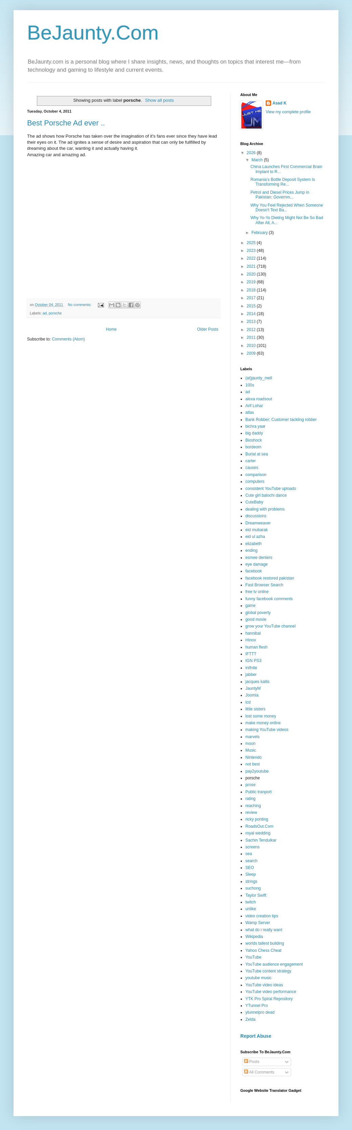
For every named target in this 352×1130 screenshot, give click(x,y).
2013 (252, 321)
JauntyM (253, 688)
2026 (252, 152)
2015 (252, 306)
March (257, 160)
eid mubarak (256, 529)
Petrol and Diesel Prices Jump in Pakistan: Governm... (279, 194)
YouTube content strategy (268, 971)
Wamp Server (257, 922)
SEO (249, 867)
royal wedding (257, 833)
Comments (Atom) (68, 339)
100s (249, 385)
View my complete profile (288, 112)
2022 (252, 258)
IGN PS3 (253, 660)
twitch (250, 902)
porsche (55, 313)
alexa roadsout (258, 399)
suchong (253, 888)
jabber (251, 674)
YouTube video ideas (264, 985)
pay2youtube (257, 771)
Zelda (250, 1019)
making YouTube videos (266, 729)
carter (250, 460)
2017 (252, 298)
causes (251, 467)
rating (250, 798)
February (260, 232)
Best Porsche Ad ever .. (66, 123)
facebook (253, 571)
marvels (252, 736)
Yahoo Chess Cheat (263, 950)
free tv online (257, 591)
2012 (252, 329)
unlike (250, 909)
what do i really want (263, 929)
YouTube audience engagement (274, 964)
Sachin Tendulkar (261, 840)
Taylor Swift (255, 895)
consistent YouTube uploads (270, 488)
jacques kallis (257, 681)
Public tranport (258, 792)
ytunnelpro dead (259, 1012)
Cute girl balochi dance (266, 495)
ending (251, 550)
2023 (252, 250)
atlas (249, 412)
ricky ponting (256, 819)
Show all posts (159, 100)
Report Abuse (255, 1036)
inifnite (251, 667)
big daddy (254, 433)
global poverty (258, 612)
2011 (252, 337)
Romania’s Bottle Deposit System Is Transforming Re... (282, 182)
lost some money (260, 716)
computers (254, 481)
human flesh (256, 647)
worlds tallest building (264, 943)
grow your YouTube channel (270, 626)
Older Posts (207, 329)
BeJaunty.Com (93, 32)
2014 (252, 313)
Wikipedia (254, 936)
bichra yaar (255, 426)
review (251, 812)
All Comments (259, 1072)
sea (248, 853)
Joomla (252, 695)
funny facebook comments (269, 598)
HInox (250, 640)
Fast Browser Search (264, 585)
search (251, 860)
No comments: (80, 305)
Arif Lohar (254, 405)
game (250, 605)
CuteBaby (254, 502)
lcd (247, 702)
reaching (253, 805)
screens (252, 847)
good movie (255, 619)
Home (111, 329)
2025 (252, 242)
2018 (252, 290)
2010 (252, 345)
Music (250, 750)
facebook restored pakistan (269, 578)
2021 (252, 266)
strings (251, 881)
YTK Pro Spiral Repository (269, 998)
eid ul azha (255, 536)
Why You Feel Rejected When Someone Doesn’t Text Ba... (286, 207)
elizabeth (253, 543)
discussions (255, 516)
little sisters (255, 709)
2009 (252, 353)
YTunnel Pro (256, 1005)
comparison (255, 474)
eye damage (256, 564)
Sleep (250, 874)
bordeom (253, 447)
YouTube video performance (270, 991)
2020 (252, 274)
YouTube (253, 957)
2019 (252, 282)
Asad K (279, 103)
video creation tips (261, 916)
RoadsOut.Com (259, 826)
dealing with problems (265, 509)
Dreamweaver (258, 523)
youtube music (258, 977)
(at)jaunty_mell (258, 378)
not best (252, 764)
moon (250, 743)
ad (45, 313)
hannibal (253, 633)
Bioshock (253, 440)
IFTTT (251, 654)
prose (250, 784)
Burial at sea (256, 454)
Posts (251, 1061)
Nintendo (253, 757)
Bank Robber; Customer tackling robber (281, 419)
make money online (263, 723)
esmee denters (258, 557)
